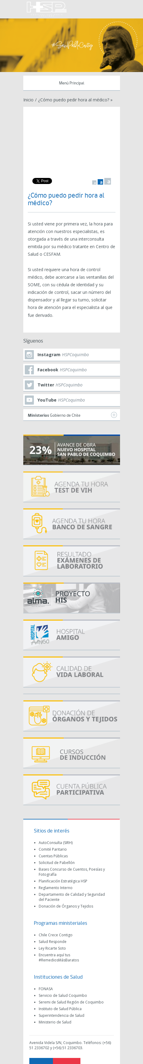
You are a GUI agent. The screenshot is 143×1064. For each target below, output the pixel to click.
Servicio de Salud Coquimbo (63, 995)
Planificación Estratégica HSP (63, 881)
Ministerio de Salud (55, 1022)
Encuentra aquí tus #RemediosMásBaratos (59, 957)
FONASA (46, 988)
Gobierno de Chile (72, 415)
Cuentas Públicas (53, 856)
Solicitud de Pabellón (57, 862)
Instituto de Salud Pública (60, 1008)
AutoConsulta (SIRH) (56, 842)
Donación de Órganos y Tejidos (66, 906)
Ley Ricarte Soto (52, 948)
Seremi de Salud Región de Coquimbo (71, 1002)
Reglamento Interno (56, 887)
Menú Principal (71, 83)
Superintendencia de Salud (61, 1015)
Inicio (28, 100)
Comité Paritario (53, 849)
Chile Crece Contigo (56, 935)
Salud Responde (53, 941)
